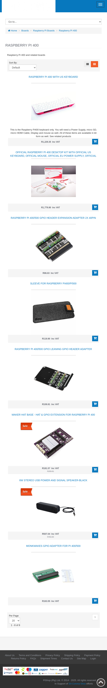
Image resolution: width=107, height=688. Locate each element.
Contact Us (67, 658)
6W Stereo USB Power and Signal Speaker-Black (53, 480)
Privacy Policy (52, 655)
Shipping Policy (72, 655)
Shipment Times (48, 658)
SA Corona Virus (77, 683)
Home (12, 30)
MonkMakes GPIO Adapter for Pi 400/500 (53, 545)
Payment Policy (92, 655)
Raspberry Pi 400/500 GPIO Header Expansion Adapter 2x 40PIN (53, 217)
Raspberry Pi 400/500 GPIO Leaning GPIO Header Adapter (53, 349)
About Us (9, 655)
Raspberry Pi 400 (68, 30)
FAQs (33, 658)
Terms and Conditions (30, 655)
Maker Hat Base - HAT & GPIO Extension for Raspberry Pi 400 (53, 414)
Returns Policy (18, 658)
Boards (25, 30)
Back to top (101, 682)
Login (93, 658)
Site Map (81, 658)
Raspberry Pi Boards (44, 30)
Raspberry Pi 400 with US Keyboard (53, 76)
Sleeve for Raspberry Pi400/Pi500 (53, 283)
